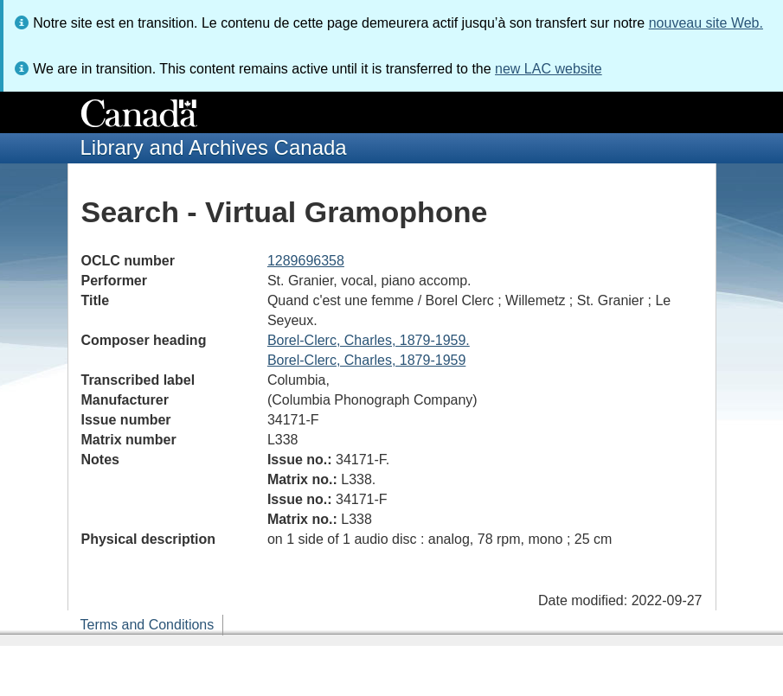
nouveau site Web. (706, 23)
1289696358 (305, 260)
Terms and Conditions (147, 624)
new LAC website (548, 68)
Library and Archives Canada (213, 147)
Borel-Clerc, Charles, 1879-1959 (366, 360)
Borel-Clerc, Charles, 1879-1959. (368, 340)
